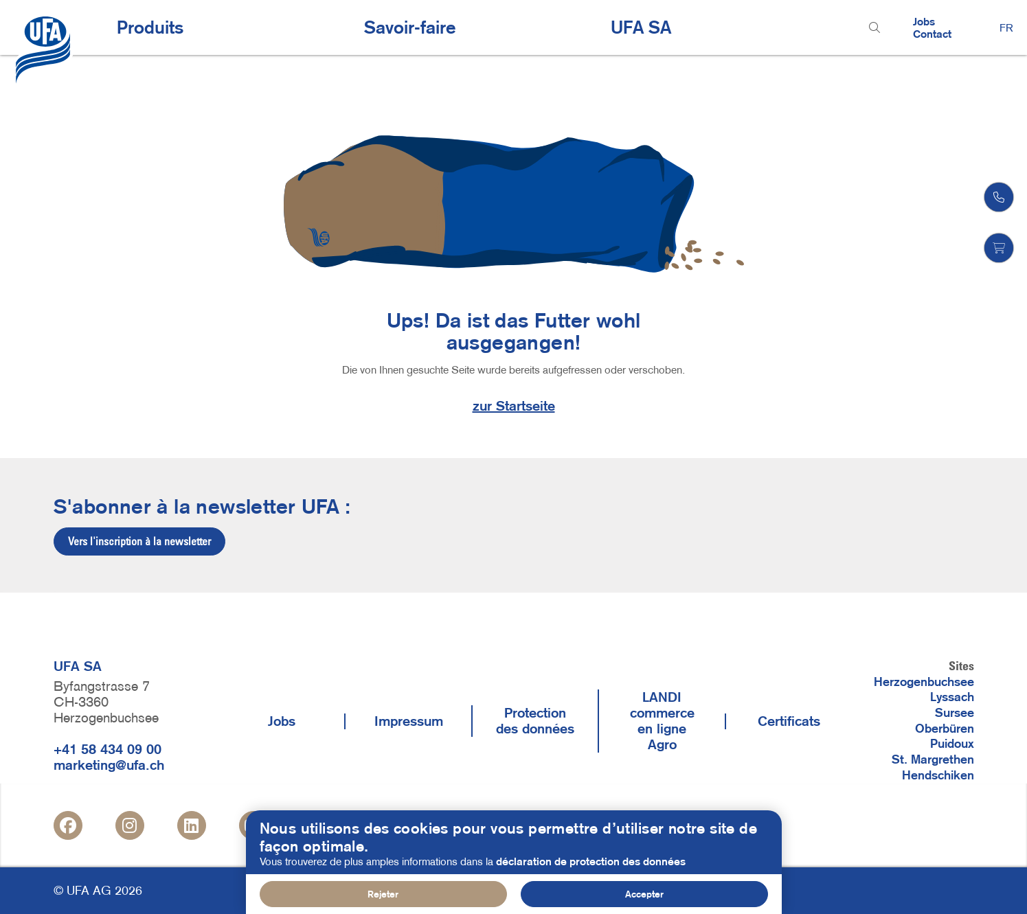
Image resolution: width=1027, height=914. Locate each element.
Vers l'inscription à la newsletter (139, 541)
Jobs (924, 21)
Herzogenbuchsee (924, 681)
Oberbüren (944, 728)
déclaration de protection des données (591, 862)
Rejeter (383, 895)
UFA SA (641, 27)
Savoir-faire (409, 27)
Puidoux (952, 743)
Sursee (954, 712)
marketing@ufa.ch (109, 765)
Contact (932, 34)
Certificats (789, 721)
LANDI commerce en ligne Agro (662, 721)
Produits (150, 27)
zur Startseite (514, 406)
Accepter (644, 895)
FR (1006, 27)
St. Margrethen (933, 759)
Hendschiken (938, 775)
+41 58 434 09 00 (107, 749)
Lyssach (952, 697)
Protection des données (535, 721)
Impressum (408, 721)
